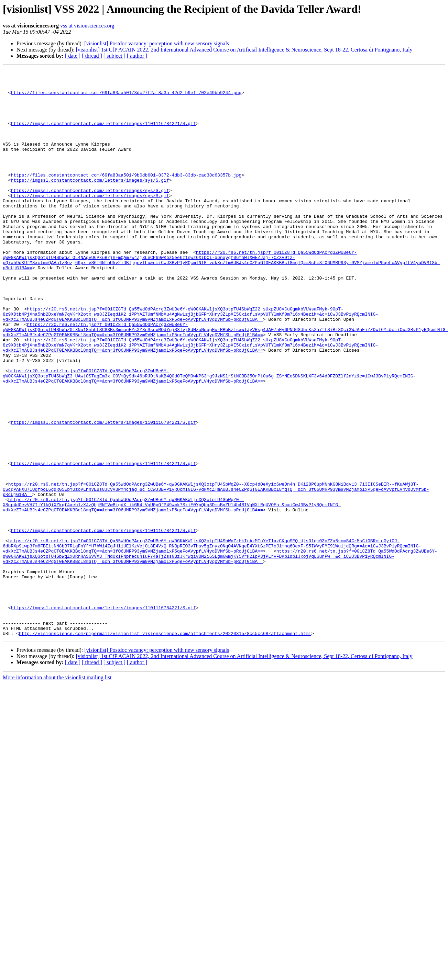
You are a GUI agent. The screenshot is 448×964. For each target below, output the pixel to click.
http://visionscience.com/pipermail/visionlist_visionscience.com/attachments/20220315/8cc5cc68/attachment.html (165, 747)
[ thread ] (92, 56)
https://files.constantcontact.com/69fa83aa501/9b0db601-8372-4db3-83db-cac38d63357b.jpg (126, 196)
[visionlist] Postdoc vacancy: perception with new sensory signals (156, 43)
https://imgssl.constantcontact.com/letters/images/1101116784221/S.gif (103, 135)
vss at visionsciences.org (87, 26)
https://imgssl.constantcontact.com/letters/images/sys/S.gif (90, 203)
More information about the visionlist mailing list (57, 791)
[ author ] (137, 56)
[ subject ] (114, 56)
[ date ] (72, 56)
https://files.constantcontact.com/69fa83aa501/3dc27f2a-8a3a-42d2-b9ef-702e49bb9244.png (126, 97)
